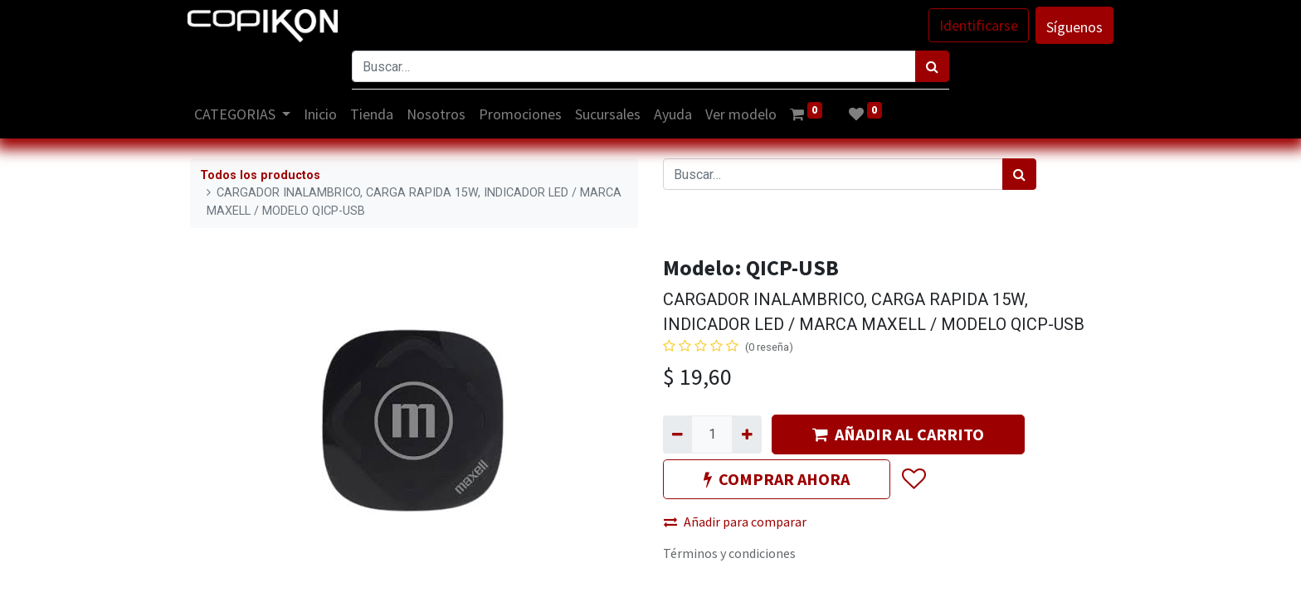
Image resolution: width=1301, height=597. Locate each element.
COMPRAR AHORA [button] (777, 478)
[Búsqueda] (932, 66)
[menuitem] (323, 114)
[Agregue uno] (746, 434)
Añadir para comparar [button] (735, 521)
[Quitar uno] (677, 434)
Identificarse (976, 25)
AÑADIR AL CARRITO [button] (898, 434)
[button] (913, 479)
